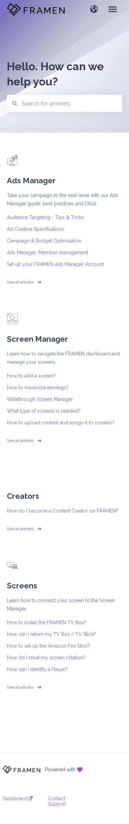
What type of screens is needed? (43, 411)
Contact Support (57, 801)
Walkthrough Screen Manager (40, 399)
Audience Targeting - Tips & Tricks (45, 217)
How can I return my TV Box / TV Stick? (51, 634)
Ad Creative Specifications (35, 229)
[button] (94, 10)
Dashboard (18, 798)
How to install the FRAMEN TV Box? (46, 622)
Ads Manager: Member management (47, 252)
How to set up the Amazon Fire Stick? (48, 646)
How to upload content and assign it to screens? (61, 422)
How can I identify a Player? (37, 669)
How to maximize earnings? (37, 387)
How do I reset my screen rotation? (46, 657)
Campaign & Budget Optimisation (44, 241)
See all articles (20, 282)
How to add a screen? (31, 376)
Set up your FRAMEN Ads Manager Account (55, 264)
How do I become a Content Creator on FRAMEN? (62, 511)
